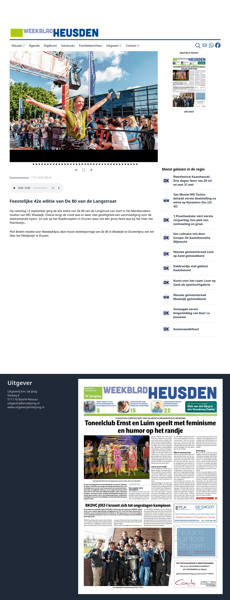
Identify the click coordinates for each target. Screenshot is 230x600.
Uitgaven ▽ (114, 46)
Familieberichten (90, 46)
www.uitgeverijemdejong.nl (26, 407)
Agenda (34, 46)
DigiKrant (50, 46)
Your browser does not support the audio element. (36, 188)
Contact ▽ (132, 46)
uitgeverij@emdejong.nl (24, 403)
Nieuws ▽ (18, 46)
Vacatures (68, 46)
